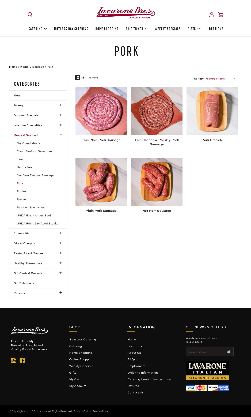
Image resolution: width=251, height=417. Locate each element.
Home (131, 339)
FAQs (131, 359)
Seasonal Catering (82, 339)
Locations (215, 28)
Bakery (19, 105)
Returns (133, 386)
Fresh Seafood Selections (34, 151)
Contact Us (135, 392)
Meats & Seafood (26, 135)
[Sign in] (211, 14)
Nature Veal (25, 167)
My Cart (75, 379)
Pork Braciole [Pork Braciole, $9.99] (212, 140)
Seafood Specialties (31, 207)
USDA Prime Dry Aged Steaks (37, 223)
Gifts (193, 28)
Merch (18, 95)
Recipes (19, 293)
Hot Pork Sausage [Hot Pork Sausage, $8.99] (156, 210)
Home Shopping (106, 28)
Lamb (20, 159)
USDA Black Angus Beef (34, 215)
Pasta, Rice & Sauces (29, 253)
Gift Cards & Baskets (28, 273)
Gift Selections (24, 283)
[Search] (30, 14)
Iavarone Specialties (28, 125)
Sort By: (199, 78)
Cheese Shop (23, 233)
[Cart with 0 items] (220, 14)
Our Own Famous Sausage (35, 175)
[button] (207, 370)
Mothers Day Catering (71, 28)
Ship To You (136, 28)
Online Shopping (81, 359)
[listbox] (221, 78)
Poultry (22, 191)
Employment (136, 366)
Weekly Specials (81, 366)
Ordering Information (142, 372)
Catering (37, 28)
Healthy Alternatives (28, 263)
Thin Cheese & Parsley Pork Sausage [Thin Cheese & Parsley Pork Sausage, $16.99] (157, 142)
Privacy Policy (82, 411)
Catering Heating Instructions (149, 379)
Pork (20, 183)
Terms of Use (100, 411)
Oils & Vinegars (24, 243)
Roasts (22, 199)
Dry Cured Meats (28, 143)
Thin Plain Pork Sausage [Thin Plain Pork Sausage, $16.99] (101, 140)
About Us (134, 352)
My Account (77, 386)
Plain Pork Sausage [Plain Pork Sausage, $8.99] (101, 210)
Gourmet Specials (26, 115)
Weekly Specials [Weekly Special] (167, 28)
